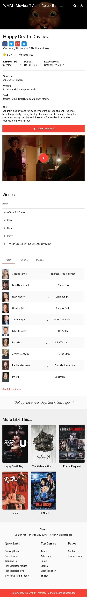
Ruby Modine (43, 99)
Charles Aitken (19, 308)
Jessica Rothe (9, 99)
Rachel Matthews (21, 365)
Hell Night (43, 513)
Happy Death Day (22, 36)
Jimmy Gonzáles (20, 354)
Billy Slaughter (19, 331)
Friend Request (72, 466)
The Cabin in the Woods (43, 466)
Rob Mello (17, 342)
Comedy (8, 48)
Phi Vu (15, 377)
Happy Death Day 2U (15, 466)
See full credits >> (11, 389)
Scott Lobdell (9, 89)
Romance (22, 48)
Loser (15, 513)
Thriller (35, 48)
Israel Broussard (26, 99)
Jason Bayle (18, 319)
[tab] (8, 260)
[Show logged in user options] (82, 6)
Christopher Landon (12, 80)
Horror (46, 48)
